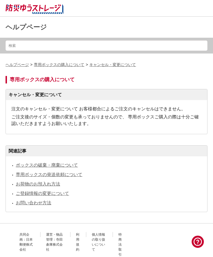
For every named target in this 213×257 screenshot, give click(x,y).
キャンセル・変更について (112, 64)
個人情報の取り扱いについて (98, 242)
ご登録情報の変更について (42, 193)
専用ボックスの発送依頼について (49, 174)
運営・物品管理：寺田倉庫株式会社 (54, 242)
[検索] (106, 45)
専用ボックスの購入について (59, 64)
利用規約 (77, 242)
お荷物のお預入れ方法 (38, 184)
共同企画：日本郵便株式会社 (26, 242)
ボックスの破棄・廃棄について (47, 165)
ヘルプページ (26, 27)
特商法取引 (120, 244)
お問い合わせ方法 (33, 202)
